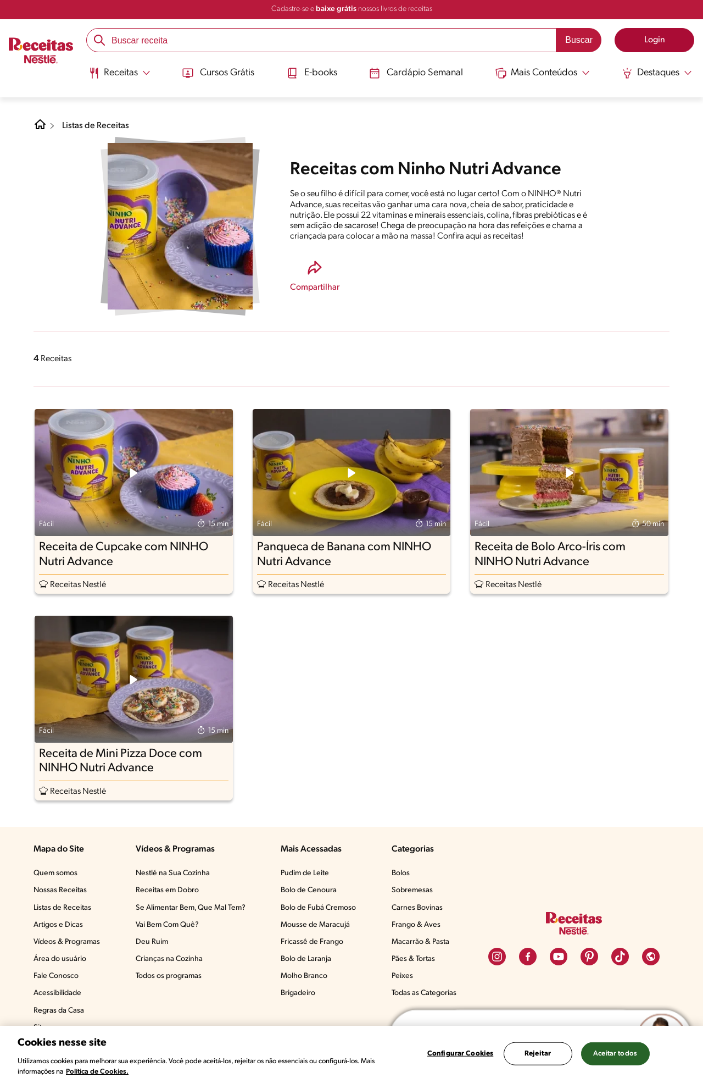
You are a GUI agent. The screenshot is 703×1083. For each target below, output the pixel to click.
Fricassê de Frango (312, 942)
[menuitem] (119, 77)
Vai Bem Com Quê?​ (167, 925)
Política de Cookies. (97, 1071)
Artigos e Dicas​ (58, 925)
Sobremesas (412, 890)
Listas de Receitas (95, 125)
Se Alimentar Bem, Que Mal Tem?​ (191, 908)
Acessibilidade (57, 993)
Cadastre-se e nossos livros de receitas (351, 9)
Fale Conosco (56, 976)
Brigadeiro (298, 993)
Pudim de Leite (305, 873)
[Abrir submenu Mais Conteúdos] (542, 73)
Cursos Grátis (218, 73)
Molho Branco (304, 976)
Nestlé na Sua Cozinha (173, 873)
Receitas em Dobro (167, 890)
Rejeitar (538, 1053)
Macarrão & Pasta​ (420, 942)
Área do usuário (60, 959)
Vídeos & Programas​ (67, 942)
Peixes (402, 976)
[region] (351, 1054)
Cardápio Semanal (416, 73)
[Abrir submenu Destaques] (657, 73)
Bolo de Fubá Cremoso (318, 908)
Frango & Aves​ (416, 925)
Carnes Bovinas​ (417, 908)
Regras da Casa (59, 1011)
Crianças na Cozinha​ (169, 959)
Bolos (401, 873)
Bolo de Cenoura (309, 890)
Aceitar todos (615, 1053)
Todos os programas (169, 976)
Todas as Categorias (424, 993)
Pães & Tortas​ (413, 959)
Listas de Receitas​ (62, 908)
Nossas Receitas (60, 890)
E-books (312, 73)
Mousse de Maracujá (315, 925)
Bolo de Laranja (306, 959)
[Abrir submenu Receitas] (119, 73)
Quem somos (55, 873)
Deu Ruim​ (152, 942)
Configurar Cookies (460, 1053)
